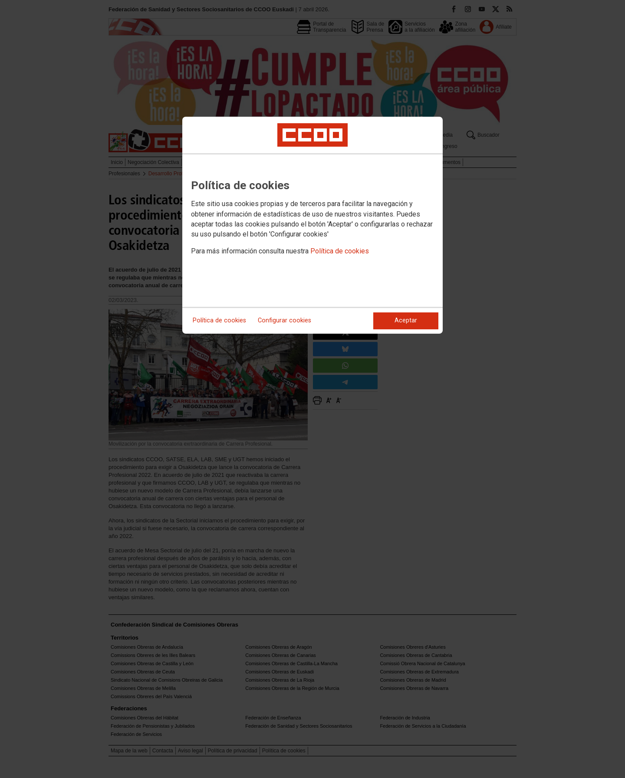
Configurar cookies (284, 320)
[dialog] (312, 225)
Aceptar (406, 320)
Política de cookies (339, 251)
